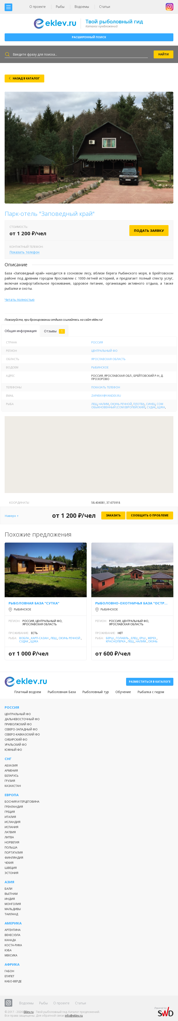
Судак (151, 407)
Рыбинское (99, 367)
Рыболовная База (62, 692)
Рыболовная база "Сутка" (34, 603)
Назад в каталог (26, 78)
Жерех (152, 638)
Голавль (122, 638)
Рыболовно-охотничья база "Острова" (132, 603)
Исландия (12, 822)
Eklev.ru (29, 1012)
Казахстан (13, 786)
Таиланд (11, 914)
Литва (9, 837)
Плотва (139, 404)
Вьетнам (11, 894)
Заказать (113, 515)
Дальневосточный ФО (22, 719)
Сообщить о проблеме (149, 515)
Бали (8, 889)
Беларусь (12, 776)
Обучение (123, 692)
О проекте (37, 6)
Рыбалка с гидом (150, 692)
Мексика (11, 955)
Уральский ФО (16, 745)
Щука (161, 407)
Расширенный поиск (89, 37)
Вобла (24, 638)
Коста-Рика (13, 945)
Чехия (9, 863)
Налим (104, 404)
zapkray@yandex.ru (106, 396)
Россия (97, 342)
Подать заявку (149, 230)
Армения (11, 771)
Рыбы (60, 6)
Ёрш (143, 638)
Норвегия (12, 842)
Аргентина (13, 930)
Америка (13, 923)
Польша (11, 847)
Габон (9, 971)
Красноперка (116, 641)
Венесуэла (12, 935)
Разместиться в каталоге (150, 682)
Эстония (11, 873)
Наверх (10, 516)
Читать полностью (20, 299)
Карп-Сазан (39, 638)
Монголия (13, 904)
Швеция (11, 868)
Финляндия (14, 858)
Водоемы (82, 6)
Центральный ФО (104, 351)
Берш (110, 638)
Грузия (10, 781)
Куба (8, 950)
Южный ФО (13, 750)
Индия (10, 899)
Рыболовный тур (95, 692)
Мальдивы (13, 909)
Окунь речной (121, 404)
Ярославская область (108, 359)
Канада (10, 940)
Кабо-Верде (13, 981)
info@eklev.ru (74, 1016)
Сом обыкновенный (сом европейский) (127, 405)
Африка (12, 964)
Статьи (104, 6)
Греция (10, 812)
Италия (10, 817)
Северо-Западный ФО (21, 729)
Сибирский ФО (16, 739)
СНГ (8, 758)
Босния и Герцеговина (22, 802)
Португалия (14, 852)
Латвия (10, 832)
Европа (12, 795)
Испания (11, 827)
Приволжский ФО (18, 724)
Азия (9, 882)
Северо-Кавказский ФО (22, 734)
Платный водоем (27, 692)
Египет (9, 976)
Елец (134, 638)
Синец (150, 404)
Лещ (94, 404)
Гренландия (14, 807)
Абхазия (11, 765)
